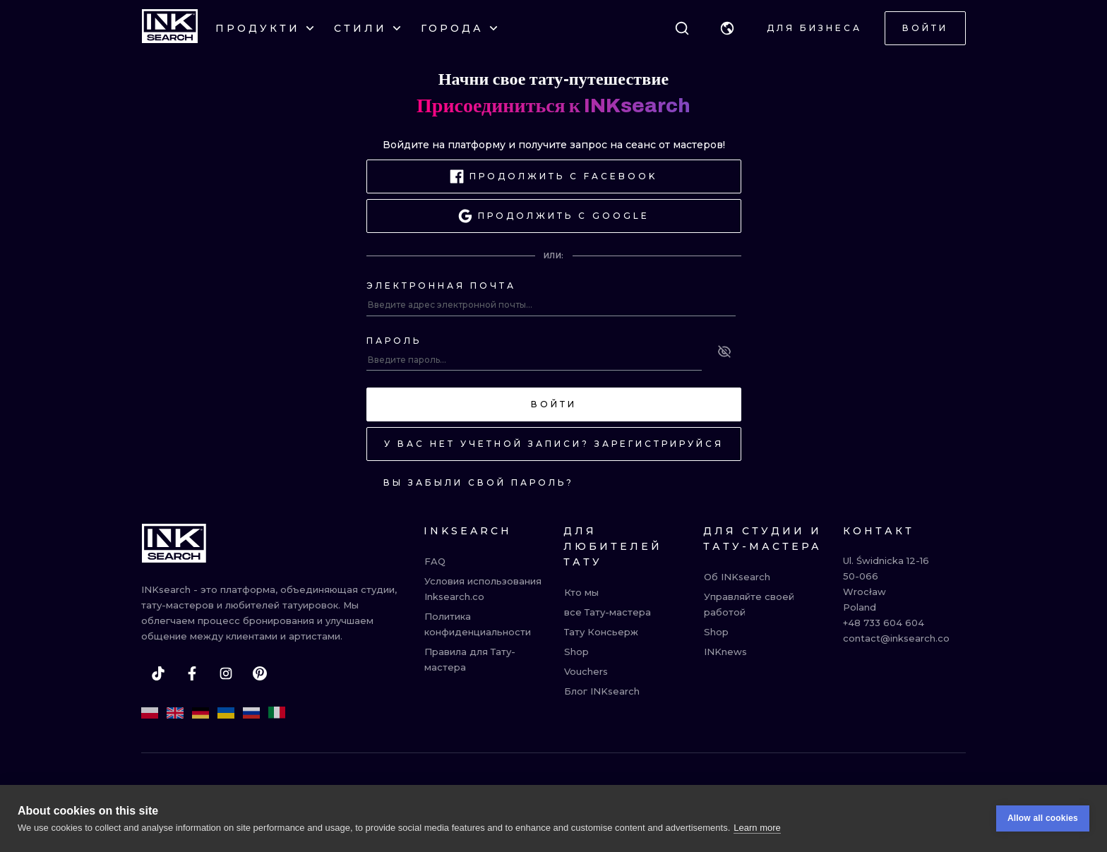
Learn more (757, 827)
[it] (276, 713)
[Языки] (727, 28)
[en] (175, 713)
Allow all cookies (1042, 818)
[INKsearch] (169, 28)
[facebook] (192, 673)
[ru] (251, 713)
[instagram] (226, 673)
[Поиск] (682, 28)
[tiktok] (158, 673)
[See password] (724, 351)
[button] (727, 28)
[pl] (149, 713)
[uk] (225, 713)
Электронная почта (441, 285)
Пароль (393, 340)
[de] (200, 713)
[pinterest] (260, 673)
